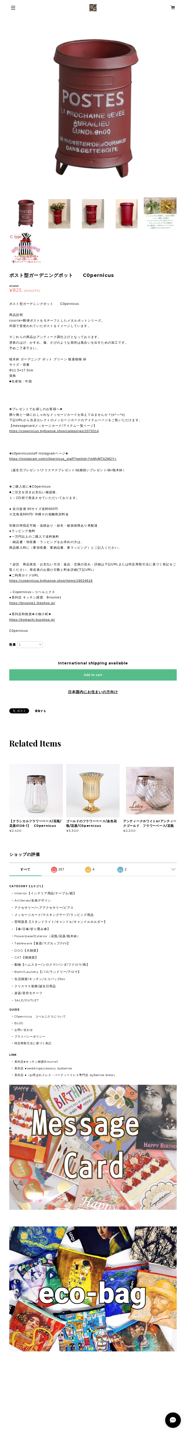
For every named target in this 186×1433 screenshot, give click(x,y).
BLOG (18, 1023)
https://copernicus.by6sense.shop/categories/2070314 (54, 431)
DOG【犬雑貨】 (27, 950)
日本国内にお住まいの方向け (93, 692)
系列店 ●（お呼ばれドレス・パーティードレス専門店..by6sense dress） (65, 1075)
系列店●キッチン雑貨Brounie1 (36, 1061)
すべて (25, 869)
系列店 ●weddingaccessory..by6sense (43, 1068)
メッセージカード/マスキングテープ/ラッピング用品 (54, 915)
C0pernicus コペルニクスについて (40, 1016)
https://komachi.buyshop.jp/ (32, 620)
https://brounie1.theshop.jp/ (32, 603)
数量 (12, 644)
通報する (40, 711)
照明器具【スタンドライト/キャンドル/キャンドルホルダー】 (60, 922)
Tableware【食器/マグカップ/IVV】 (42, 943)
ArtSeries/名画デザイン (32, 900)
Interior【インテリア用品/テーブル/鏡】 (45, 893)
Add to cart (93, 675)
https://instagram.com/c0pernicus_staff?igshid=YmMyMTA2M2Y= (63, 459)
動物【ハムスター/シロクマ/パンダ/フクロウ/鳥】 (52, 964)
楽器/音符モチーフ (28, 993)
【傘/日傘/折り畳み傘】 (32, 929)
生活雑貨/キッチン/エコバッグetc (39, 979)
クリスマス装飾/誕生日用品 (35, 986)
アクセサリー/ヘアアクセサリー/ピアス (44, 907)
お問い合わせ (23, 1030)
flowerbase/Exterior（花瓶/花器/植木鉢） (47, 936)
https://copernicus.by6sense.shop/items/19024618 (50, 581)
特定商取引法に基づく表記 (33, 1043)
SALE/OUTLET (26, 1000)
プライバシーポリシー (29, 1036)
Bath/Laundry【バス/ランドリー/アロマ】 (47, 972)
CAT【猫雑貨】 (26, 957)
